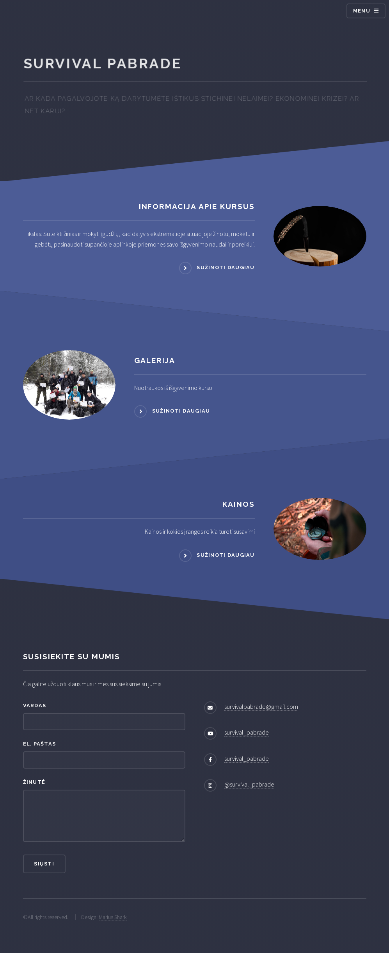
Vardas (34, 705)
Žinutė (34, 782)
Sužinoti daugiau (225, 268)
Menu (361, 11)
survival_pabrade (246, 732)
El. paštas (39, 744)
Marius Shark (113, 917)
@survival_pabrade (249, 784)
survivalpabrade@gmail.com (261, 706)
